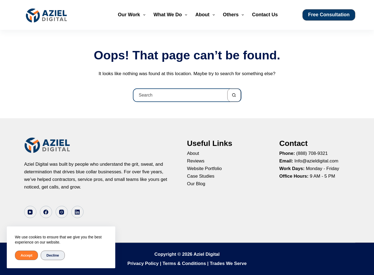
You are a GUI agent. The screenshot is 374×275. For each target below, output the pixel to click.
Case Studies (201, 176)
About (206, 15)
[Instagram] (62, 212)
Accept (26, 255)
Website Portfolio (204, 168)
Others (234, 15)
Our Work (133, 15)
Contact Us (265, 14)
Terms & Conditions (184, 263)
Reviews (195, 161)
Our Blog (196, 183)
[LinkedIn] (77, 212)
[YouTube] (30, 212)
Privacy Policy (143, 263)
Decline (52, 255)
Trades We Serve (228, 263)
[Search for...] (180, 95)
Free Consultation (329, 14)
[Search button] (234, 95)
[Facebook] (46, 212)
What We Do (171, 15)
